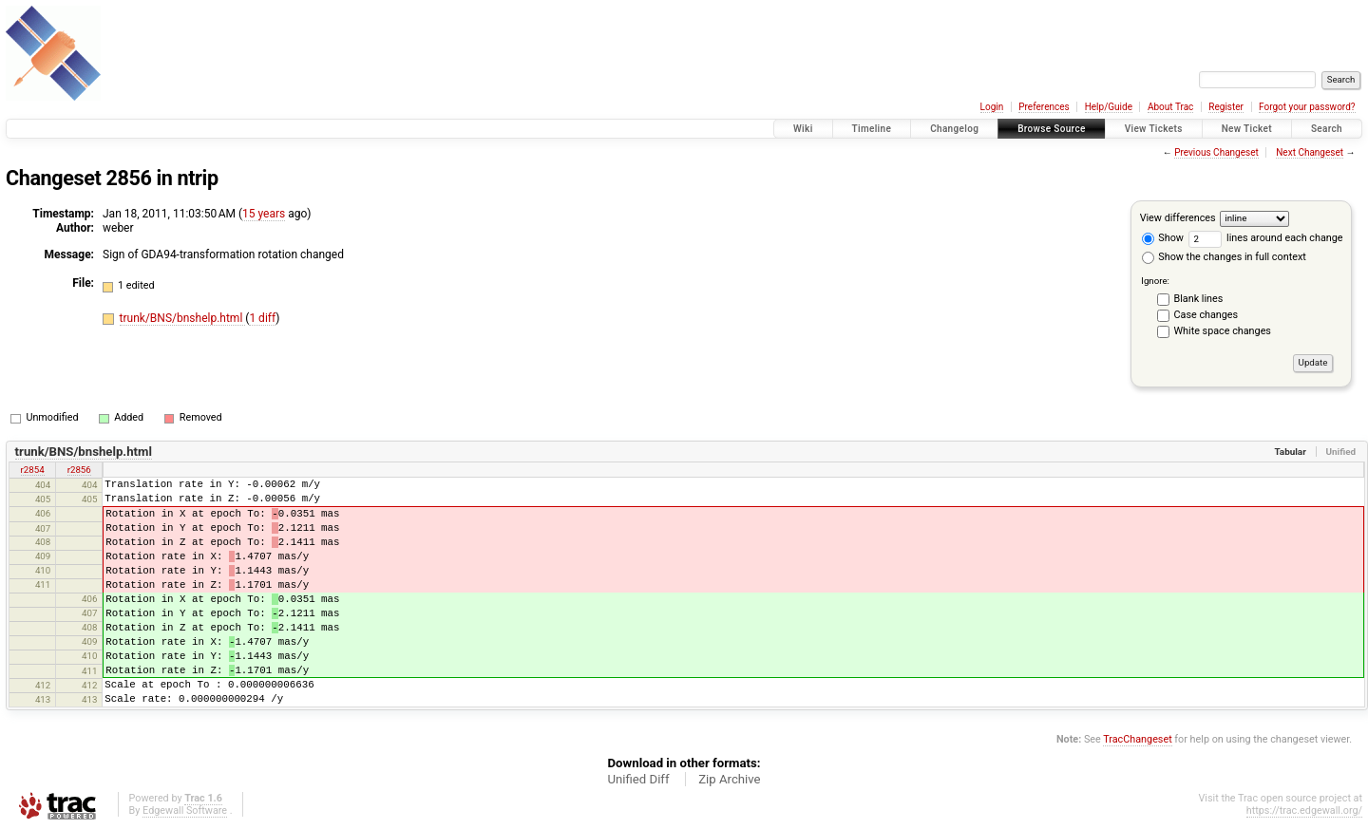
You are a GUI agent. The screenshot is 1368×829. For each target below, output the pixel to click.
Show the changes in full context (1224, 257)
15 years (263, 213)
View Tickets (1154, 128)
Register (1226, 107)
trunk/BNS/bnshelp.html (183, 318)
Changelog (954, 128)
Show (1163, 238)
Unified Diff (638, 779)
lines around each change (1265, 238)
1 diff (262, 318)
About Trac (1170, 107)
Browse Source (1051, 128)
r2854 (33, 469)
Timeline (872, 128)
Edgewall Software (184, 810)
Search (1326, 128)
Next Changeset (1309, 152)
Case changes (1206, 315)
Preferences (1043, 107)
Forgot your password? (1307, 107)
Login (992, 107)
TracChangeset (1137, 739)
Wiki (803, 128)
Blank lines (1199, 298)
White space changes (1222, 331)
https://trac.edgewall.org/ (1304, 810)
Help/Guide (1108, 107)
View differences (1178, 218)
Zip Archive (729, 779)
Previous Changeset (1216, 152)
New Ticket (1247, 128)
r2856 (79, 469)
